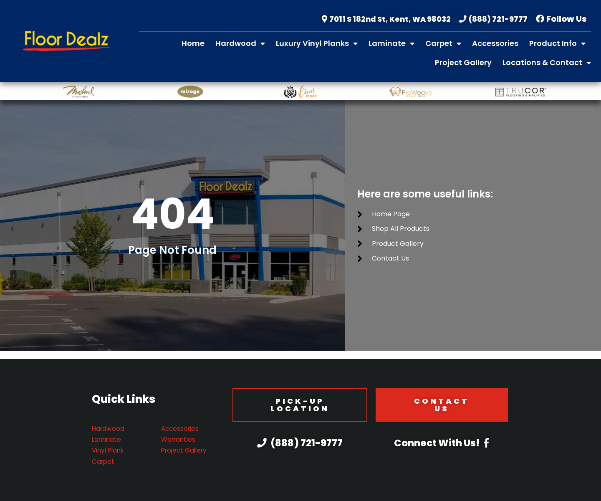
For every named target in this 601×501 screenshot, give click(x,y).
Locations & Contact (547, 63)
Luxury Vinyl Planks (317, 43)
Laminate (391, 43)
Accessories (495, 43)
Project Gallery (463, 62)
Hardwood (240, 43)
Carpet (443, 43)
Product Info (557, 43)
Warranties (179, 439)
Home (193, 43)
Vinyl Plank (109, 450)
